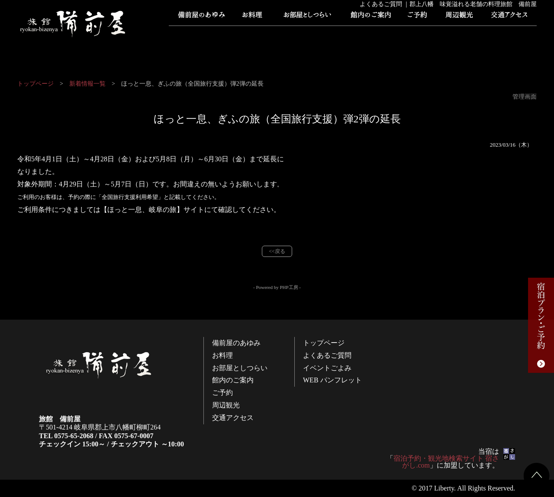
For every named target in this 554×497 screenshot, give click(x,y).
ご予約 (417, 17)
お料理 (253, 17)
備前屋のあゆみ (201, 17)
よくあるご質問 (253, 34)
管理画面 (524, 96)
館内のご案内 (370, 17)
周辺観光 (458, 17)
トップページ (197, 34)
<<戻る (277, 251)
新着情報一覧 (87, 83)
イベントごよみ (309, 34)
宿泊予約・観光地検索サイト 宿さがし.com (446, 462)
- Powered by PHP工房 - (277, 287)
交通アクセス (508, 17)
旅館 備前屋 (73, 24)
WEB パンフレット (366, 34)
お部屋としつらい (307, 17)
